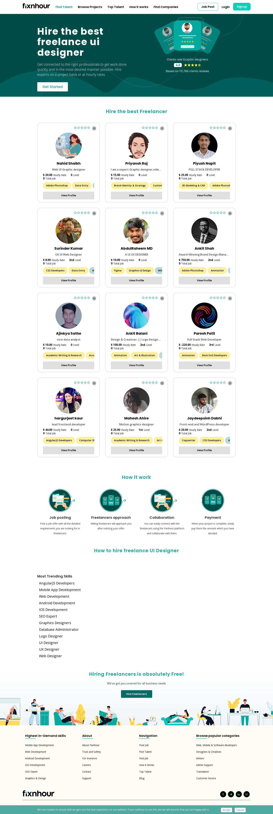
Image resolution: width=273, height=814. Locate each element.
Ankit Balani (136, 333)
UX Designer (49, 649)
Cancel (240, 810)
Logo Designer (51, 636)
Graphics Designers (55, 622)
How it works (138, 7)
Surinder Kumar (68, 248)
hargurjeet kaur (68, 418)
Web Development (54, 596)
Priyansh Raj (136, 163)
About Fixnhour (90, 745)
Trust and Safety (91, 751)
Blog (141, 778)
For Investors (89, 758)
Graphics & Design (35, 778)
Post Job (144, 745)
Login (226, 7)
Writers (200, 758)
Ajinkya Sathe (68, 333)
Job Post (207, 7)
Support (86, 778)
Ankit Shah (204, 248)
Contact (86, 771)
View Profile (68, 195)
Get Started (52, 86)
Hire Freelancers (136, 694)
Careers (86, 765)
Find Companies (166, 7)
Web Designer (50, 656)
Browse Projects (90, 7)
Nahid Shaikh (69, 163)
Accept (226, 810)
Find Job (143, 758)
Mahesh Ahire (136, 418)
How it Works (146, 765)
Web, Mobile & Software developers (216, 745)
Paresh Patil (204, 333)
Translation (202, 771)
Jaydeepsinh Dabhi (204, 418)
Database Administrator (59, 629)
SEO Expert (48, 616)
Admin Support (204, 765)
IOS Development (53, 609)
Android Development (57, 603)
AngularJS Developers (57, 583)
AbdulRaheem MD (137, 248)
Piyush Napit (204, 163)
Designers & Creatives (208, 751)
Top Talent (115, 7)
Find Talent (64, 7)
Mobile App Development (60, 589)
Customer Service (206, 778)
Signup (242, 7)
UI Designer (48, 642)
